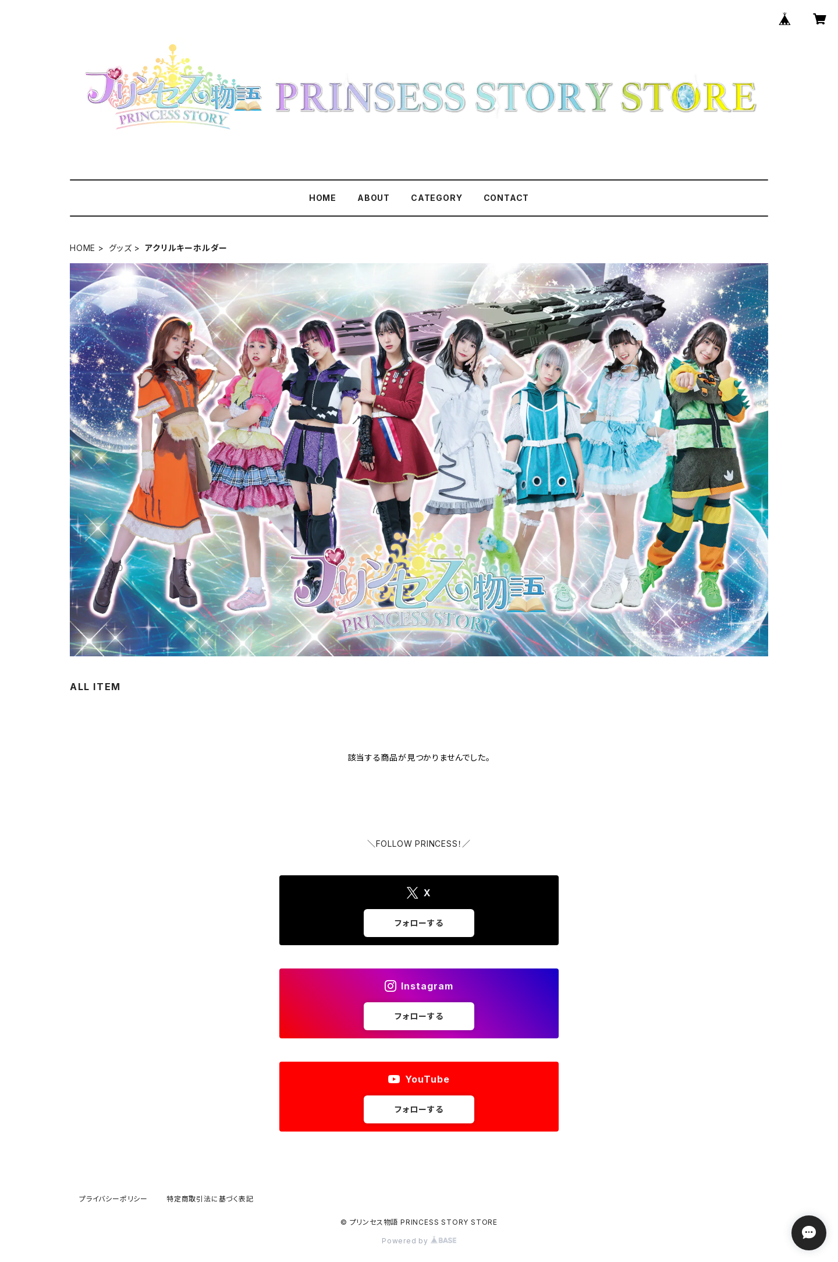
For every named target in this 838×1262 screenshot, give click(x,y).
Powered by (419, 1240)
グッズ (120, 248)
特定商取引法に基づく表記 (210, 1198)
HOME (322, 198)
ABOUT (373, 198)
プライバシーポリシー (113, 1198)
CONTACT (507, 198)
